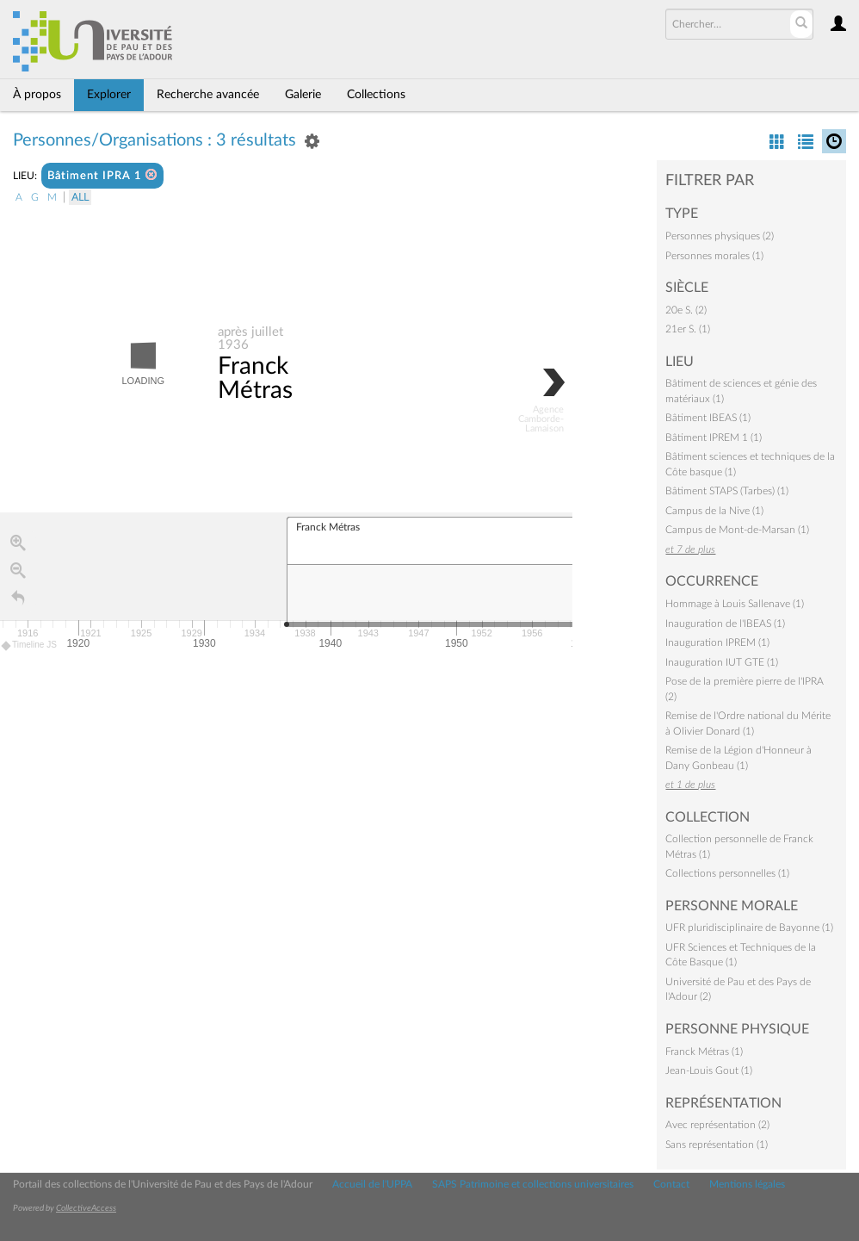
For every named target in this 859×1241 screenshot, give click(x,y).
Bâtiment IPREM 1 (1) (713, 437)
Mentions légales (747, 1184)
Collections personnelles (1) (727, 873)
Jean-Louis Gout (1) (708, 1070)
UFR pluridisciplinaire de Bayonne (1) (749, 927)
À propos (37, 95)
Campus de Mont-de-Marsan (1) (737, 529)
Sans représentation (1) (716, 1144)
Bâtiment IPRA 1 (102, 175)
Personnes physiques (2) (719, 236)
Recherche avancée (208, 95)
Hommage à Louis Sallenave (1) (734, 604)
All (80, 197)
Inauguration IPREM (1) (717, 642)
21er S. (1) (687, 329)
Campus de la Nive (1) (714, 511)
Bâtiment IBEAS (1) (708, 418)
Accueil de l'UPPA (372, 1184)
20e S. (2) (686, 310)
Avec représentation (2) (717, 1125)
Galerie (303, 95)
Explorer (109, 95)
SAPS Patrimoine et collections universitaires (532, 1184)
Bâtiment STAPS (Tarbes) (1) (726, 491)
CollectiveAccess (86, 1208)
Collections (376, 95)
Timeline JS (30, 645)
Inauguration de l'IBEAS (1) (725, 623)
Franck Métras (255, 379)
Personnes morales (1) (714, 256)
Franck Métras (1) (704, 1051)
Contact (671, 1184)
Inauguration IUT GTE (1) (721, 662)
